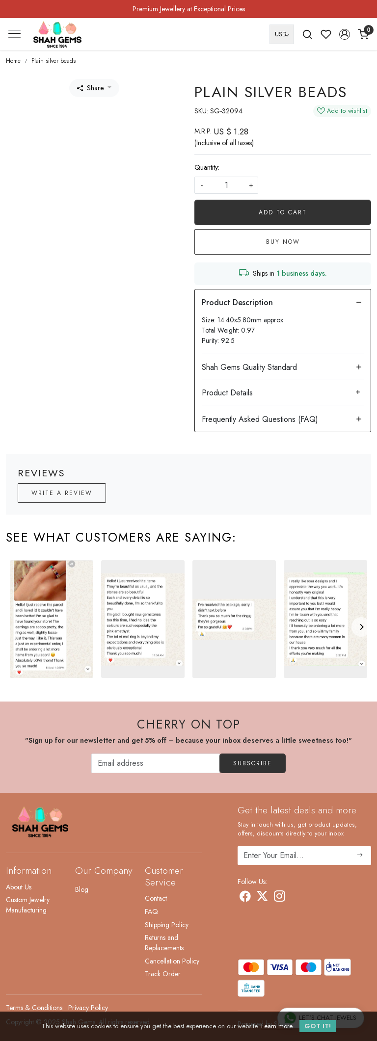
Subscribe (252, 763)
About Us (18, 887)
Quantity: (206, 167)
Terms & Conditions (34, 1008)
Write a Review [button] (61, 493)
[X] (262, 898)
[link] (307, 34)
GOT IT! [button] (317, 1026)
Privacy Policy (88, 1008)
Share (90, 88)
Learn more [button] (277, 1026)
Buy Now (283, 241)
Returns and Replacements (164, 943)
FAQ (151, 911)
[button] (344, 34)
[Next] (361, 627)
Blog (81, 889)
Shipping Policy (166, 925)
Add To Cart (283, 212)
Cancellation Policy (172, 961)
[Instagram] (279, 898)
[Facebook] (245, 898)
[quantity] (226, 185)
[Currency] (281, 34)
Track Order (163, 974)
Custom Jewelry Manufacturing (28, 905)
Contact (156, 898)
